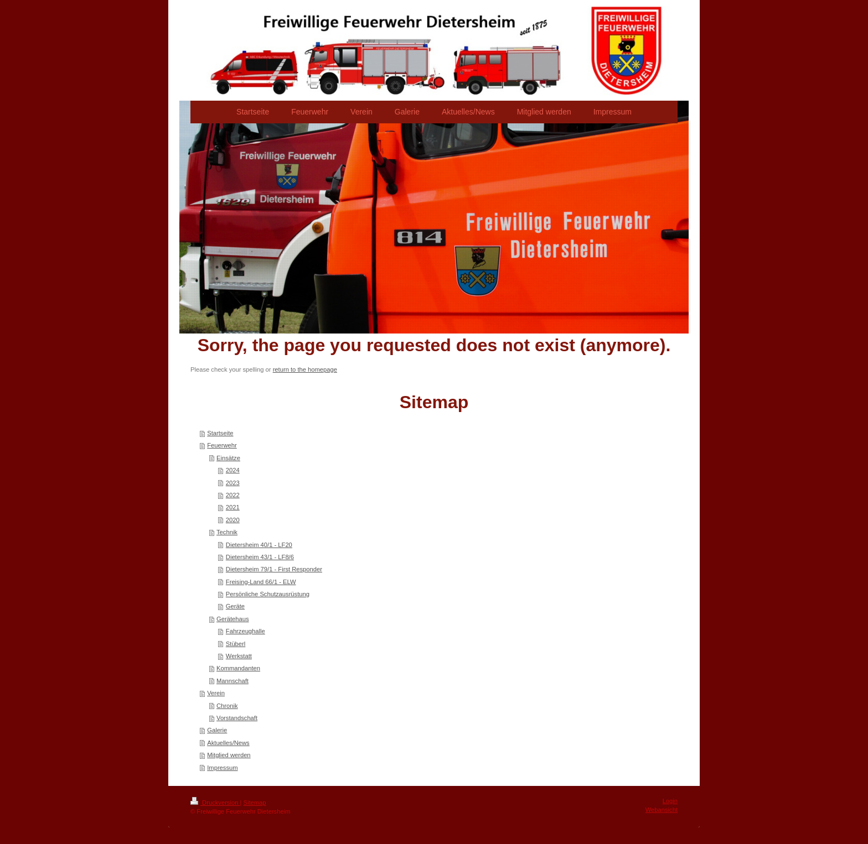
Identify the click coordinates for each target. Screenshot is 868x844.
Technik (226, 532)
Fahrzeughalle (245, 631)
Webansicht (661, 809)
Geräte (235, 606)
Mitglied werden (228, 755)
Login (670, 801)
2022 (233, 495)
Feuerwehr (221, 445)
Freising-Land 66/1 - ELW (261, 582)
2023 (233, 483)
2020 (233, 520)
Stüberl (235, 643)
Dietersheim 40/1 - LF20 (259, 544)
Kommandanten (238, 668)
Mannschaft (232, 681)
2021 (233, 507)
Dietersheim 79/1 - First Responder (274, 569)
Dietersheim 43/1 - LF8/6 (260, 557)
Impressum (222, 767)
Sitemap (255, 802)
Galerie (217, 730)
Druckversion (215, 802)
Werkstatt (239, 656)
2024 (233, 470)
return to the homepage (305, 369)
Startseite (220, 433)
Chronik (227, 705)
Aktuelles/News (228, 742)
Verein (216, 693)
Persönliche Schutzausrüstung (267, 594)
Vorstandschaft (236, 718)
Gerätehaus (232, 619)
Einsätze (228, 458)
